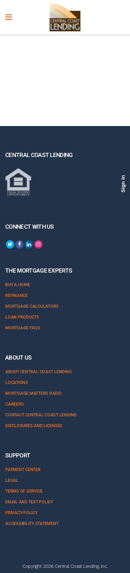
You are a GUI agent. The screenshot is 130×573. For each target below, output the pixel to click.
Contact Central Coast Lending (41, 415)
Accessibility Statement (31, 523)
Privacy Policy (21, 512)
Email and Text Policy (29, 502)
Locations (16, 382)
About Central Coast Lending (38, 371)
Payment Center (23, 469)
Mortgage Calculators (32, 306)
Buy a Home (17, 284)
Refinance (16, 295)
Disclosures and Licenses (33, 425)
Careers (14, 404)
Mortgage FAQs (22, 327)
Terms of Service (24, 491)
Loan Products (22, 317)
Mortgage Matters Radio (33, 393)
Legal (11, 480)
